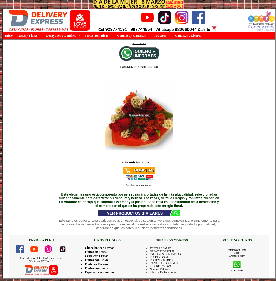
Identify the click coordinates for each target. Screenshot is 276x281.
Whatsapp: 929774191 (41, 260)
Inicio (9, 36)
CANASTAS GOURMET (164, 263)
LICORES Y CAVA (160, 266)
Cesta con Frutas (96, 256)
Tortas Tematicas (98, 36)
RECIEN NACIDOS (161, 260)
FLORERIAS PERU (161, 257)
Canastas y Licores (190, 36)
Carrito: (207, 30)
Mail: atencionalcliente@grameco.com (41, 257)
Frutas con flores (96, 268)
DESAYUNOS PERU (162, 251)
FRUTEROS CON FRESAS (165, 254)
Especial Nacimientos (99, 272)
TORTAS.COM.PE (160, 248)
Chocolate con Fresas (99, 248)
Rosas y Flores (29, 36)
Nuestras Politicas (160, 269)
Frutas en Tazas (96, 252)
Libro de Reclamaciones (163, 272)
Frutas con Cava (96, 260)
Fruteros (162, 36)
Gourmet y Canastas (133, 36)
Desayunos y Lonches (63, 36)
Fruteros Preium (96, 264)
